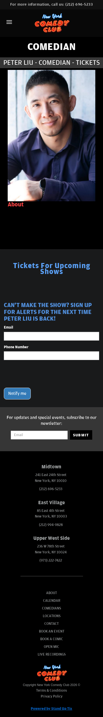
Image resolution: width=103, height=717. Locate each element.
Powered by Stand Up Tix (51, 709)
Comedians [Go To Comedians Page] (51, 608)
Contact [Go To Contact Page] (51, 623)
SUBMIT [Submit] (81, 435)
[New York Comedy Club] (51, 22)
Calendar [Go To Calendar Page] (51, 600)
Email (8, 327)
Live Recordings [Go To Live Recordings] (52, 654)
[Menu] (9, 22)
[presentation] (43, 374)
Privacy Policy (52, 696)
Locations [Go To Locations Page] (51, 616)
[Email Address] (39, 435)
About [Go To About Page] (51, 593)
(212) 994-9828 (51, 525)
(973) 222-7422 (50, 560)
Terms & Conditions (51, 690)
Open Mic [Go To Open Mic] (51, 647)
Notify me (17, 393)
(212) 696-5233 (79, 4)
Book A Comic (51, 639)
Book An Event (51, 631)
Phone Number (16, 347)
